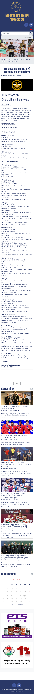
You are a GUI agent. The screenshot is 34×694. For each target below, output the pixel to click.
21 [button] (16, 598)
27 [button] (3, 588)
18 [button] (3, 598)
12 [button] (7, 595)
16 (25, 595)
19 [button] (7, 598)
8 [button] (20, 591)
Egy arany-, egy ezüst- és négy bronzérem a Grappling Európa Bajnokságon (14, 527)
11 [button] (3, 595)
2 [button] (25, 588)
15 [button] (20, 595)
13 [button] (12, 595)
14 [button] (16, 595)
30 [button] (16, 588)
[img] (2, 579)
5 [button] (7, 591)
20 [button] (12, 598)
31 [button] (29, 602)
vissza (17, 383)
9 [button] (25, 591)
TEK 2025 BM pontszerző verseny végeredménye (15, 407)
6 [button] (11, 591)
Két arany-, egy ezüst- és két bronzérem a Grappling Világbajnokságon (13, 495)
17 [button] (29, 595)
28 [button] (7, 588)
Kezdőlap (4, 59)
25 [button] (3, 602)
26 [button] (7, 602)
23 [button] (25, 598)
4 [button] (3, 591)
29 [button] (12, 588)
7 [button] (16, 591)
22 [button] (21, 598)
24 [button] (29, 598)
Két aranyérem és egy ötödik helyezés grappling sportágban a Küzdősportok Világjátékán (15, 558)
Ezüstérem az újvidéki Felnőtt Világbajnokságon (14, 436)
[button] (26, 37)
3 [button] (29, 588)
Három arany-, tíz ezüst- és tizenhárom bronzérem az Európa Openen (16, 464)
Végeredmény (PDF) (8, 123)
